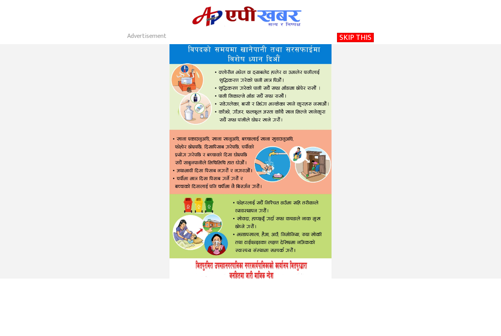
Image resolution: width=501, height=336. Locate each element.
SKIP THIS (355, 37)
